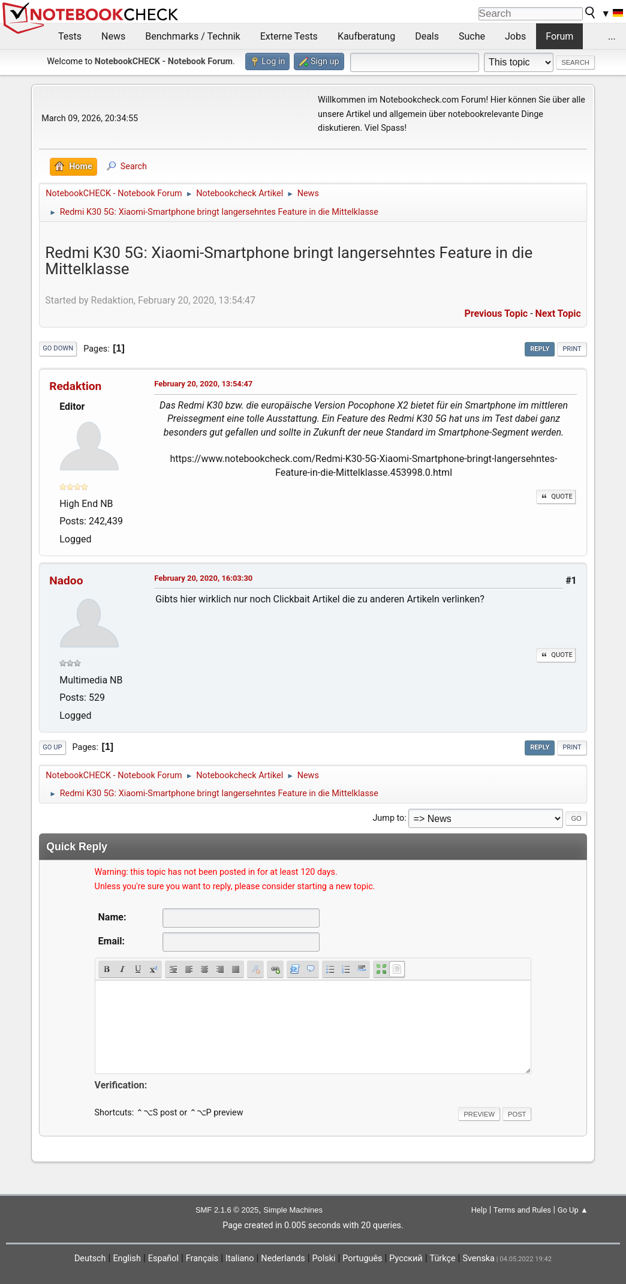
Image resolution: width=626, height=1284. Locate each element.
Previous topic (496, 313)
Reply (539, 349)
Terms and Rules (522, 1209)
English (127, 1258)
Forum (559, 36)
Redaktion (75, 386)
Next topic (558, 313)
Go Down (58, 348)
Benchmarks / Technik (192, 36)
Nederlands (283, 1258)
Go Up (52, 747)
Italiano (239, 1258)
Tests (70, 36)
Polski (324, 1258)
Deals (427, 36)
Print (572, 349)
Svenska (478, 1258)
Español (163, 1258)
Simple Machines (293, 1209)
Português (362, 1258)
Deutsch (90, 1258)
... (612, 36)
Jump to (388, 818)
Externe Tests (289, 36)
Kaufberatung (366, 36)
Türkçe (443, 1258)
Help (479, 1209)
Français (202, 1258)
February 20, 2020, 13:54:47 (203, 383)
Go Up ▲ (573, 1209)
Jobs (515, 36)
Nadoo (66, 580)
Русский (405, 1258)
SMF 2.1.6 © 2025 (226, 1209)
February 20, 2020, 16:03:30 (203, 578)
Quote (556, 496)
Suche (472, 36)
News (113, 36)
